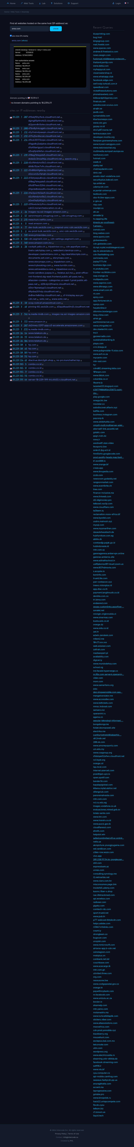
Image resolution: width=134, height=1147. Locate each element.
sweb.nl (97, 162)
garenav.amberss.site (103, 557)
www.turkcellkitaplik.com (105, 1016)
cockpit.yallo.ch (36, 246)
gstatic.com (99, 432)
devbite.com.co (100, 596)
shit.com (97, 863)
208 (26, 128)
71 (26, 227)
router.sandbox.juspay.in (41, 272)
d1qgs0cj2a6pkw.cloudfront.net (45, 143)
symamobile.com (101, 115)
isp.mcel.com (99, 767)
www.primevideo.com (39, 235)
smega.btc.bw (100, 400)
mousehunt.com (101, 1037)
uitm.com (97, 1048)
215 (25, 219)
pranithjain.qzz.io (101, 774)
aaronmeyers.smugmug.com (43, 215)
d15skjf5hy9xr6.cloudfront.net (44, 117)
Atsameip (25, 12)
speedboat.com (101, 87)
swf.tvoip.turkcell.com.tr (105, 83)
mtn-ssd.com (99, 361)
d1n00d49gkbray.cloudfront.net (45, 170)
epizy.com (98, 297)
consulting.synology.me (105, 873)
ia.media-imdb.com (38, 314)
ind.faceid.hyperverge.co (105, 671)
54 (25, 333)
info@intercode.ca (70, 1137)
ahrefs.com (98, 831)
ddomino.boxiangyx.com (105, 311)
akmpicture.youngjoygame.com (108, 845)
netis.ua (97, 841)
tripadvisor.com (62, 261)
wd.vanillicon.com (102, 848)
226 (26, 192)
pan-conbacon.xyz (102, 582)
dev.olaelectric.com (103, 329)
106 (25, 341)
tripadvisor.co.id (64, 269)
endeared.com (100, 603)
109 (25, 352)
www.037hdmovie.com (104, 567)
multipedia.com (100, 279)
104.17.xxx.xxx (100, 642)
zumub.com (99, 229)
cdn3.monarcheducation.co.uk (44, 208)
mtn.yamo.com (100, 1009)
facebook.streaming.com (105, 1062)
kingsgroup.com (101, 41)
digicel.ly (97, 660)
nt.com (96, 293)
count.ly (97, 930)
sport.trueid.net (100, 913)
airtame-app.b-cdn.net (104, 948)
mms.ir (96, 439)
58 (26, 302)
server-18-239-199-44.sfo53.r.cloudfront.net (51, 379)
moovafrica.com (101, 1026)
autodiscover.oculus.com (105, 105)
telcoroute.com (100, 1044)
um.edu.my (98, 749)
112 (25, 356)
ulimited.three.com (102, 973)
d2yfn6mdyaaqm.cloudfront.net (45, 132)
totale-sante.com (101, 813)
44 (25, 379)
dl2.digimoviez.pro (102, 500)
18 (14, 117)
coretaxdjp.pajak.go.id (104, 542)
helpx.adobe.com (101, 923)
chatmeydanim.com (103, 169)
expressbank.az (101, 866)
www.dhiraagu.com (102, 286)
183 (21, 364)
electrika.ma (99, 731)
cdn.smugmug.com (72, 215)
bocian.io (97, 1001)
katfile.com (98, 411)
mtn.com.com (100, 799)
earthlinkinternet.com (103, 322)
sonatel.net (98, 610)
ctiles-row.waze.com (103, 852)
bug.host (97, 37)
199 (21, 379)
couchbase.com (101, 962)
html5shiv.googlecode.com (106, 453)
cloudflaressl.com (102, 827)
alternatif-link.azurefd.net (105, 428)
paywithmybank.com (103, 991)
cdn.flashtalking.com (103, 254)
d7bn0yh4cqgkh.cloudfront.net (44, 128)
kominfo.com (99, 574)
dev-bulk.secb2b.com (39, 227)
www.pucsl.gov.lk (102, 824)
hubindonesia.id (101, 546)
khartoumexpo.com (102, 119)
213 (25, 136)
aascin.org (70, 158)
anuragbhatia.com (102, 1083)
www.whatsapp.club (103, 76)
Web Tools (27, 3)
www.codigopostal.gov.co (106, 984)
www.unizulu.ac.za (102, 998)
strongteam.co (100, 934)
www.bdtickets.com (103, 703)
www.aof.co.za (100, 354)
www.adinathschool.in (104, 560)
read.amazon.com (37, 223)
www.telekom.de (37, 333)
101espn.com (99, 372)
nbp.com (97, 204)
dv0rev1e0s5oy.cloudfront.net (44, 295)
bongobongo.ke (101, 724)
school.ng (98, 667)
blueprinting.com (101, 33)
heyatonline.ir (100, 308)
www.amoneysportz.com (105, 745)
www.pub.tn (99, 916)
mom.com (98, 681)
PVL (71, 1141)
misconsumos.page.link (104, 884)
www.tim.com (100, 816)
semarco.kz (99, 710)
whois (24, 40)
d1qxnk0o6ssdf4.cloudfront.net (44, 189)
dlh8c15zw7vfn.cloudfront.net (44, 166)
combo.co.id (34, 364)
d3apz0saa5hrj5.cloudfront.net (73, 306)
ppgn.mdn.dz (99, 436)
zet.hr (96, 631)
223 (26, 177)
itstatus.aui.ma (65, 272)
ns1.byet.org (99, 760)
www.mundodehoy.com (105, 663)
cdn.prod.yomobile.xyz (104, 1030)
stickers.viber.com (102, 1019)
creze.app (98, 468)
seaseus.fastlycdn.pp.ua (105, 1080)
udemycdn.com (100, 186)
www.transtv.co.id (102, 820)
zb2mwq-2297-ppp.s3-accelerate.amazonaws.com (55, 325)
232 (26, 329)
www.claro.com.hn (102, 880)
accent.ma (98, 1087)
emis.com (16, 40)
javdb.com (98, 112)
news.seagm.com (102, 55)
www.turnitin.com (63, 265)
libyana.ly (98, 382)
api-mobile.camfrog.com (105, 1076)
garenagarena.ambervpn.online (108, 553)
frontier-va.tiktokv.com (104, 272)
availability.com (100, 656)
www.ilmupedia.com (103, 471)
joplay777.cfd (99, 261)
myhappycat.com (101, 69)
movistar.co (99, 404)
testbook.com (100, 194)
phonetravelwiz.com (103, 94)
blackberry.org (100, 1033)
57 (26, 215)
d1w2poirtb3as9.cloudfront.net (44, 193)
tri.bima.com (99, 599)
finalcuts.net (99, 101)
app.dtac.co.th (100, 589)
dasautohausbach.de (103, 532)
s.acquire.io (99, 571)
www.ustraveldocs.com (40, 269)
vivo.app (97, 856)
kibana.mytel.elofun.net (104, 788)
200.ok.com (99, 742)
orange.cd (98, 763)
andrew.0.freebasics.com (105, 51)
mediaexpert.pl (100, 653)
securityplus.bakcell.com (105, 179)
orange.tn (98, 987)
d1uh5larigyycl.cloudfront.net (43, 147)
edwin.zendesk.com (103, 635)
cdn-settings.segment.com (65, 239)
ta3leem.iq (98, 510)
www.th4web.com (102, 496)
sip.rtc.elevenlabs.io (103, 251)
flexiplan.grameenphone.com (107, 140)
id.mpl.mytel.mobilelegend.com (108, 247)
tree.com (97, 489)
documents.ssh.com (39, 258)
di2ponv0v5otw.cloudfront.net (44, 124)
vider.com (98, 678)
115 (25, 375)
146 (25, 314)
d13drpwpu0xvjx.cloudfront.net (44, 178)
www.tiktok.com (101, 375)
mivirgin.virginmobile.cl (104, 614)
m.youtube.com (101, 268)
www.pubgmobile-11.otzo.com (108, 350)
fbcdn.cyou (98, 1105)
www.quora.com (101, 236)
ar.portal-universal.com (104, 190)
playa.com (98, 343)
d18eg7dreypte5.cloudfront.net (44, 155)
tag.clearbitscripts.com (73, 254)
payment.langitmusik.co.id (106, 592)
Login (116, 3)
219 (26, 155)
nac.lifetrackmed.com (104, 895)
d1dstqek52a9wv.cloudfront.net (108, 756)
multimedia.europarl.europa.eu (108, 151)
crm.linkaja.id (99, 347)
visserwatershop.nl (102, 73)
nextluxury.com (100, 155)
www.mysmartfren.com (104, 528)
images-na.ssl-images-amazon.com (47, 211)
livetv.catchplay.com (39, 250)
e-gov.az (97, 201)
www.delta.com (101, 66)
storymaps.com (61, 258)
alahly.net (98, 165)
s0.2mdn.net (99, 738)
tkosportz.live (100, 446)
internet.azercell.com (103, 770)
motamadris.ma (100, 1012)
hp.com (32, 344)
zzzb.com (98, 475)
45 (25, 348)
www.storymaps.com (39, 261)
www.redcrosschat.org (104, 147)
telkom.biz (98, 1108)
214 (26, 140)
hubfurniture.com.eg (103, 535)
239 (17, 117)
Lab (42, 3)
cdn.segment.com (37, 239)
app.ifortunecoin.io (102, 300)
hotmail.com (99, 158)
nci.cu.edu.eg (100, 802)
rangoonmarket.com (103, 482)
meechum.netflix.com (39, 219)
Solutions (56, 3)
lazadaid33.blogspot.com (105, 386)
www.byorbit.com (102, 517)
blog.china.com (100, 315)
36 (26, 211)
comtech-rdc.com (102, 909)
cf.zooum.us (99, 1112)
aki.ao (96, 211)
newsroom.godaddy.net (104, 478)
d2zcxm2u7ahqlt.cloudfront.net (44, 174)
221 (25, 170)
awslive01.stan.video (103, 443)
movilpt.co (98, 208)
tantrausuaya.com (102, 133)
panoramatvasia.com (103, 795)
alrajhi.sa (97, 108)
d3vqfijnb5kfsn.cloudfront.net (44, 151)
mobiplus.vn (99, 955)
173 (25, 321)
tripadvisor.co (55, 246)
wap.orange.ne (100, 275)
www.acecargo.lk (101, 966)
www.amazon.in (36, 321)
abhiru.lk (97, 539)
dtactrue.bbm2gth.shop (40, 360)
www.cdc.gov (100, 122)
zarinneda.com (100, 258)
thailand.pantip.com (103, 62)
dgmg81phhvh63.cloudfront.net (45, 120)
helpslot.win (99, 834)
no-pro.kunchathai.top (68, 360)
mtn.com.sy (99, 549)
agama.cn (98, 717)
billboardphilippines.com (105, 98)
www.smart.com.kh (102, 290)
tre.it (95, 332)
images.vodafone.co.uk (104, 806)
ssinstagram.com (101, 952)
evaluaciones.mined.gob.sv (106, 809)
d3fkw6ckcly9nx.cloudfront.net (44, 204)
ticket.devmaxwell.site (104, 727)
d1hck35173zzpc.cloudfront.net (45, 140)
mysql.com (98, 525)
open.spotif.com (101, 777)
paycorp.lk (98, 418)
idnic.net (97, 172)
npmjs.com (98, 304)
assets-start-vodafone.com (106, 176)
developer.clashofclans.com (43, 254)
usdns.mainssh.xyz (102, 521)
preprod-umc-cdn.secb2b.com (71, 227)
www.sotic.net (59, 299)
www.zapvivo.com (102, 283)
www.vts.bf (98, 1069)
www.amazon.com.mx (40, 242)
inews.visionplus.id (102, 585)
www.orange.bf (100, 464)
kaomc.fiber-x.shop (102, 891)
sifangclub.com (100, 791)
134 (21, 360)
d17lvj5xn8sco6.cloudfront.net (44, 136)
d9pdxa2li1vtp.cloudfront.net (43, 291)
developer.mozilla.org (104, 137)
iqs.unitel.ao (99, 183)
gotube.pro (98, 1094)
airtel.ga (97, 318)
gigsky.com (98, 905)
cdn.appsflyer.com (76, 246)
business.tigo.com (102, 265)
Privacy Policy (60, 1134)
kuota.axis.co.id (101, 621)
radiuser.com (99, 902)
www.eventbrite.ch (102, 485)
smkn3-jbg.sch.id (101, 450)
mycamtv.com (100, 357)
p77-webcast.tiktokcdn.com (107, 920)
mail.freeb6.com (101, 44)
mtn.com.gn (99, 969)
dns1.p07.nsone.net (102, 130)
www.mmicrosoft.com (104, 944)
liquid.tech (98, 1115)
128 (25, 235)
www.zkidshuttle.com (104, 421)
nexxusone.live (100, 980)
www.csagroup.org (102, 752)
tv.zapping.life (100, 219)
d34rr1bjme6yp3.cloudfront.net (44, 287)
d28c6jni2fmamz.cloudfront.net (57, 284)
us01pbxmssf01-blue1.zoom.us (108, 564)
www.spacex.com (102, 48)
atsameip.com (100, 1005)
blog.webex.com (101, 233)
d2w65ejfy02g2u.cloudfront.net (45, 200)
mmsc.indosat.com (102, 706)
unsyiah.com (99, 941)
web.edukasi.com (102, 646)
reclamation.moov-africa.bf (106, 514)
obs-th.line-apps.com (104, 197)
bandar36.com (100, 781)
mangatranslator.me (103, 695)
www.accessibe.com (103, 699)
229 (26, 204)
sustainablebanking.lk (104, 339)
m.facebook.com (101, 994)
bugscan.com (100, 937)
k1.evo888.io (99, 461)
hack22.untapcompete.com (106, 1101)
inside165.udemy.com (103, 888)
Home (11, 3)
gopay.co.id (99, 126)
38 (25, 246)
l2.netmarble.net (101, 877)
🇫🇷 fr (126, 3)
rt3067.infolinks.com (103, 927)
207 (26, 117)
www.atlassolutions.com (105, 1023)
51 (26, 368)
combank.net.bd (101, 959)
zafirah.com (99, 649)
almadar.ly (98, 215)
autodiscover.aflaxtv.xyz (105, 407)
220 (26, 162)
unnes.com (98, 870)
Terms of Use (73, 1134)
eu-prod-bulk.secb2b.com (42, 231)
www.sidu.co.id (100, 628)
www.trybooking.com (39, 265)
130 (26, 239)
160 (25, 242)
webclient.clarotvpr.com (66, 250)
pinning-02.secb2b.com (41, 306)
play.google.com (101, 396)
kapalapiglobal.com (103, 784)
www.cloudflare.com (103, 507)
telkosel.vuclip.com (102, 503)
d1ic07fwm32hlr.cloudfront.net (44, 185)
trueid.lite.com (100, 578)
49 (26, 306)
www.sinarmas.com (103, 617)
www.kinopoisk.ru (102, 1097)
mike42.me (98, 638)
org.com (97, 977)
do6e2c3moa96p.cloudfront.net (45, 158)
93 (26, 337)
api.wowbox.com (101, 898)
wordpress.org (100, 1051)
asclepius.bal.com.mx (104, 1041)
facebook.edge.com (103, 80)
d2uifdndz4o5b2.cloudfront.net (45, 162)
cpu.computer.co (101, 1073)
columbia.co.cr (100, 379)
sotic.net (44, 299)
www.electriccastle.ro (104, 1055)
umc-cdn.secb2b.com (71, 231)
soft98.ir (97, 1066)
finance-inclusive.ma (103, 492)
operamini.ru (99, 713)
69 (26, 360)
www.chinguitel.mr (102, 325)
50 (21, 344)
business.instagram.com (105, 414)
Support (73, 3)
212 (25, 132)
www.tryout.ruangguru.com (106, 144)
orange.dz (98, 624)
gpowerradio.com (102, 336)
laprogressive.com (102, 1090)
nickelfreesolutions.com (105, 90)
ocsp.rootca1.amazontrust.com (44, 303)
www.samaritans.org (103, 685)
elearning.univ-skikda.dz (105, 1058)
